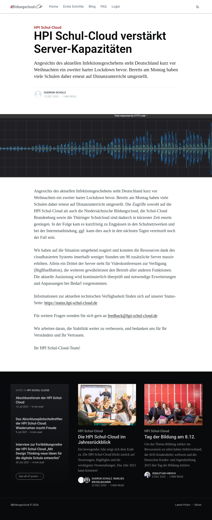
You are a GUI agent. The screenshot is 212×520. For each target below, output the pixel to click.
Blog (92, 6)
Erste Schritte (73, 6)
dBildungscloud (20, 504)
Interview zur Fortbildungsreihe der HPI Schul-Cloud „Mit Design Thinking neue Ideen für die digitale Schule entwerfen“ (39, 451)
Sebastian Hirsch (164, 473)
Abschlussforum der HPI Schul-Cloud (39, 400)
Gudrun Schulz (55, 92)
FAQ (104, 6)
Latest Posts (182, 504)
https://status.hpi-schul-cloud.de (70, 302)
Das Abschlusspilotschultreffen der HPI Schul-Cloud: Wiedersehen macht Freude (39, 423)
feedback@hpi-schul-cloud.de (132, 315)
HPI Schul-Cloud (47, 27)
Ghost (197, 504)
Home (53, 6)
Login (116, 6)
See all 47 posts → (30, 476)
